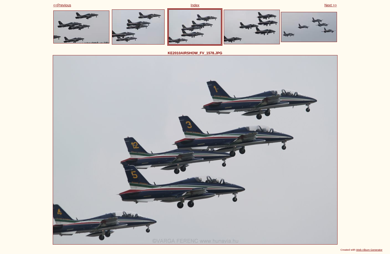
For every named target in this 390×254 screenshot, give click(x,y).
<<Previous (62, 5)
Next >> (330, 5)
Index (195, 5)
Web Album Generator (369, 249)
